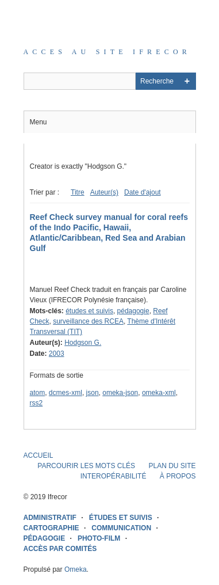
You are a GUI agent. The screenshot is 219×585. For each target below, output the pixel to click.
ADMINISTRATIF (50, 518)
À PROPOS (178, 476)
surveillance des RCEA (88, 321)
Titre (77, 192)
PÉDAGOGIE (45, 538)
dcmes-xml (65, 393)
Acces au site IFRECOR (107, 52)
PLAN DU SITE (171, 466)
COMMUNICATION (121, 528)
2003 (56, 354)
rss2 (36, 403)
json (92, 393)
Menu (38, 122)
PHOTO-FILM (99, 538)
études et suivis (89, 311)
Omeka (75, 569)
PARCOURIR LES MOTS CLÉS (86, 466)
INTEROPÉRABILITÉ (113, 476)
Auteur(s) (104, 192)
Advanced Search (187, 81)
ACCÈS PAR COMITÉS (60, 549)
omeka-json (120, 393)
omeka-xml (159, 393)
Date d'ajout (142, 192)
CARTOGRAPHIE (51, 528)
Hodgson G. (82, 343)
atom (37, 393)
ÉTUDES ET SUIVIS (120, 518)
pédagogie (133, 311)
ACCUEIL (38, 455)
